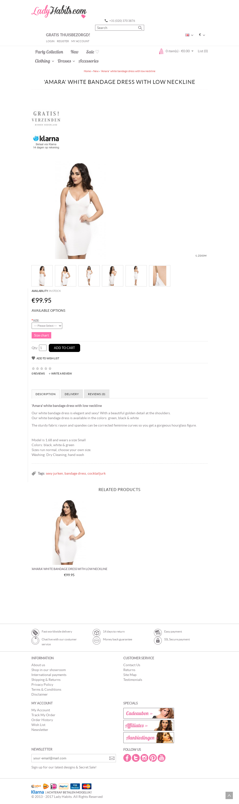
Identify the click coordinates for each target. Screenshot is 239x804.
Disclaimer (39, 694)
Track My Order (43, 715)
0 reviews (38, 373)
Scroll (229, 795)
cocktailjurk (97, 473)
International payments (48, 675)
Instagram (144, 758)
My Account (80, 41)
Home (87, 71)
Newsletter (39, 730)
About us (38, 665)
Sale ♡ (92, 52)
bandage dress (75, 473)
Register (63, 41)
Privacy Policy (42, 685)
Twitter (136, 758)
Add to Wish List (48, 358)
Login (50, 41)
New (75, 52)
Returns (129, 670)
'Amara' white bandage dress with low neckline (128, 71)
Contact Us (131, 665)
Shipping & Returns (46, 680)
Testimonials (132, 680)
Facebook (127, 758)
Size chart (41, 335)
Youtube (162, 758)
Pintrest (153, 758)
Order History (42, 720)
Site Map (130, 675)
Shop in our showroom (48, 670)
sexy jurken (54, 473)
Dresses (64, 61)
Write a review (61, 373)
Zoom (202, 255)
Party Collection (49, 52)
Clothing (42, 61)
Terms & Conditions (46, 689)
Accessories (88, 61)
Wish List (38, 725)
